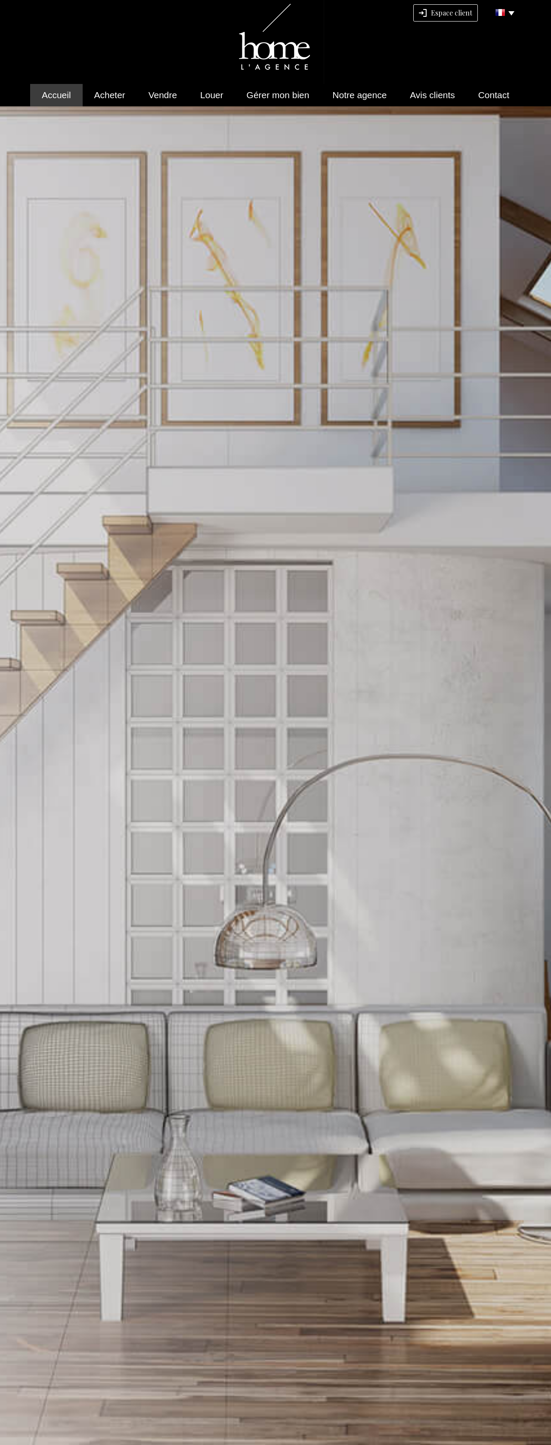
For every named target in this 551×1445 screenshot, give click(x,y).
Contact (493, 95)
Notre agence (359, 95)
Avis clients (432, 95)
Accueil (56, 95)
